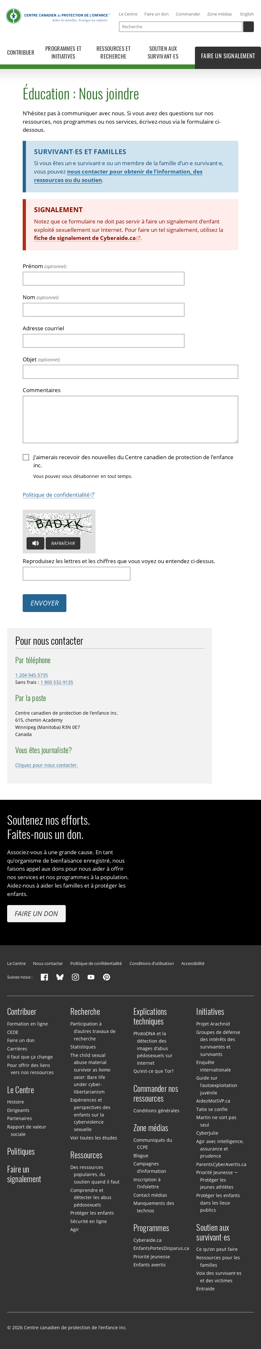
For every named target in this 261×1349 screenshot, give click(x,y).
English (247, 14)
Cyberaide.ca (147, 1240)
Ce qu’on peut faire (217, 1249)
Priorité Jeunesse (151, 1256)
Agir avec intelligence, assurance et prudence (220, 1148)
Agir (74, 1229)
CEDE (12, 1032)
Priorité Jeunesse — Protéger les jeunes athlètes (217, 1179)
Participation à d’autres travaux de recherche (93, 1031)
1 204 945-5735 (31, 675)
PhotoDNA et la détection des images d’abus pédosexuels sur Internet (153, 1048)
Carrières (17, 1049)
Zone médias (219, 14)
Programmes (151, 1227)
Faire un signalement (24, 1174)
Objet (41, 359)
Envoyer (44, 602)
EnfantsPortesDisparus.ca (161, 1248)
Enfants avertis (149, 1265)
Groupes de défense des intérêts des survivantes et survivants (218, 1043)
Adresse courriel (43, 328)
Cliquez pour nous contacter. (46, 765)
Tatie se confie (212, 1109)
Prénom (44, 265)
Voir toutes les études (93, 1138)
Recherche (85, 1011)
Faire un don (156, 14)
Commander (188, 14)
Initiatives (210, 1011)
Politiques (21, 1151)
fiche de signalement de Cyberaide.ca (85, 238)
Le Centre (128, 14)
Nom (41, 296)
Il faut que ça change (30, 1057)
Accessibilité (192, 963)
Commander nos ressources (155, 1093)
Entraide (205, 1289)
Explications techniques (150, 1016)
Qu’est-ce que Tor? (153, 1071)
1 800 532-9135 (56, 682)
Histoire (15, 1102)
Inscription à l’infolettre (147, 1183)
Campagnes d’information (149, 1167)
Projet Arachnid (213, 1024)
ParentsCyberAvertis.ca (221, 1164)
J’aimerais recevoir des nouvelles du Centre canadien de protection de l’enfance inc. (133, 461)
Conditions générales (156, 1110)
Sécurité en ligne (88, 1221)
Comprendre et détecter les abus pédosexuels (90, 1197)
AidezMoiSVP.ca (213, 1101)
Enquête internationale (213, 1066)
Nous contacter (48, 963)
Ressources (86, 1155)
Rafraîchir (63, 543)
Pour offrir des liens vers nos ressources (30, 1069)
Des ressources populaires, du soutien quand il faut (94, 1174)
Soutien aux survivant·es (213, 1232)
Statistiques (83, 1047)
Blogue (140, 1155)
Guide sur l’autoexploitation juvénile (216, 1085)
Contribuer (22, 1011)
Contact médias (150, 1195)
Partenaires (19, 1118)
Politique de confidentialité (56, 494)
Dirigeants (18, 1110)
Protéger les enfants (92, 1213)
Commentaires (42, 390)
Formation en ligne (27, 1024)
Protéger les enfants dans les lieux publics (218, 1202)
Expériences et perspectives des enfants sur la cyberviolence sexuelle (90, 1114)
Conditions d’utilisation (152, 963)
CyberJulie (207, 1133)
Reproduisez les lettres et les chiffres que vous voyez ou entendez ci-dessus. (119, 560)
